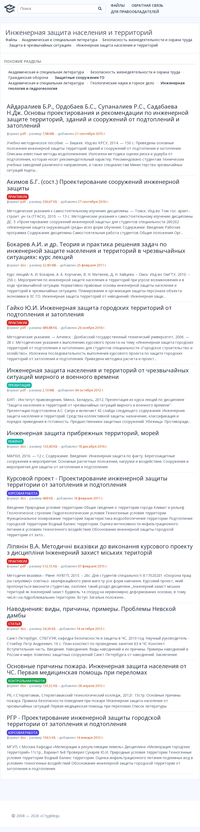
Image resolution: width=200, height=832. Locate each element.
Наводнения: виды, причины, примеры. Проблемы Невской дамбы (91, 612)
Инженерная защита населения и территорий (117, 45)
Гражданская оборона (28, 77)
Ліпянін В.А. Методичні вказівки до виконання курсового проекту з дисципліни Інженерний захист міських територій (100, 549)
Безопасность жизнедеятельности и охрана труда (147, 39)
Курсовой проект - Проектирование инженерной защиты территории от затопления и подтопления (87, 481)
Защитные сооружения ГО (79, 77)
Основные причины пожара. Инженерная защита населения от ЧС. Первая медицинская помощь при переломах (96, 669)
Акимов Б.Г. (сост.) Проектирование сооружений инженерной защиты (93, 185)
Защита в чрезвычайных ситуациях (40, 45)
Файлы (118, 5)
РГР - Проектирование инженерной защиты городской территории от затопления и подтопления (84, 721)
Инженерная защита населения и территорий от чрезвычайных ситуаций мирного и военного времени (98, 373)
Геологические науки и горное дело (122, 82)
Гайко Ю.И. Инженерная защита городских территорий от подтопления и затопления (89, 311)
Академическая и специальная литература (59, 39)
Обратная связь (147, 5)
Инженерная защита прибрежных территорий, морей (83, 433)
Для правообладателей (135, 11)
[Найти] (99, 8)
